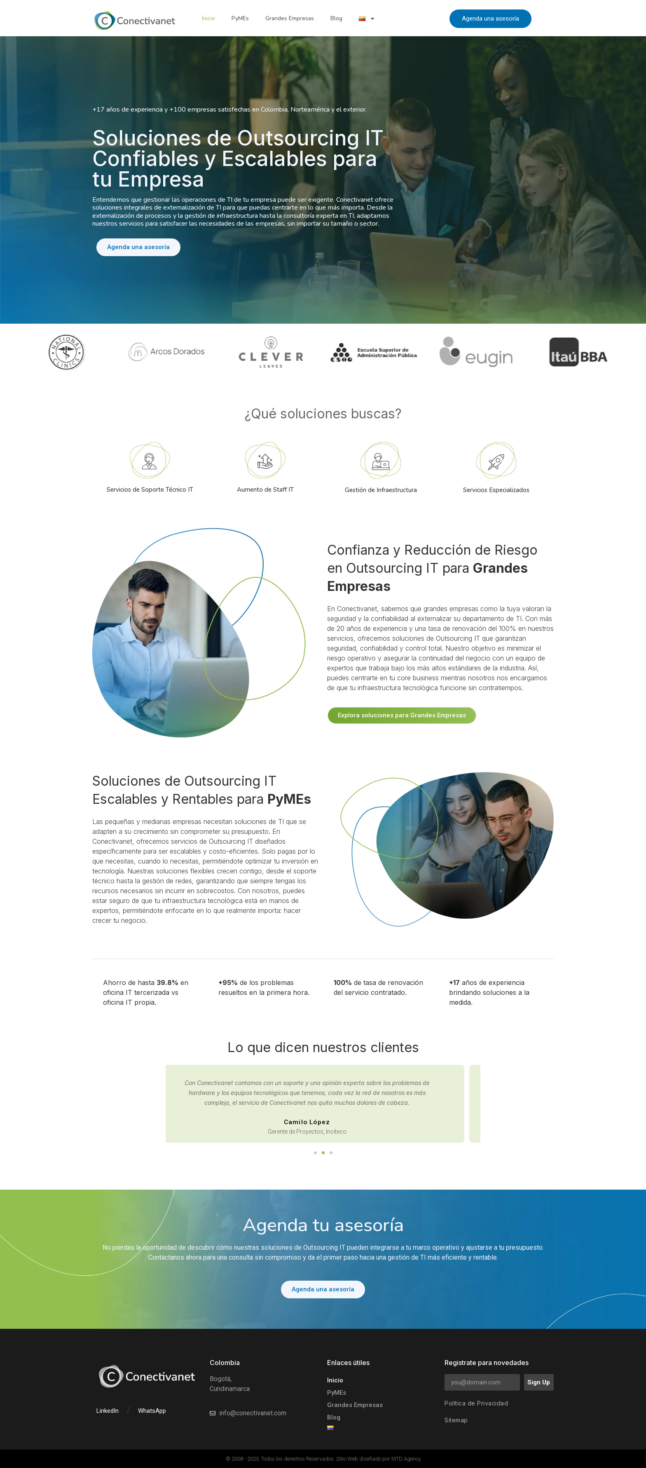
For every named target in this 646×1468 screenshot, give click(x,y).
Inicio (208, 18)
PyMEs (240, 18)
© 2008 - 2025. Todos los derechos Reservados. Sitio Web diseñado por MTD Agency (323, 1459)
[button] (315, 1152)
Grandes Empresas (289, 18)
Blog (336, 18)
